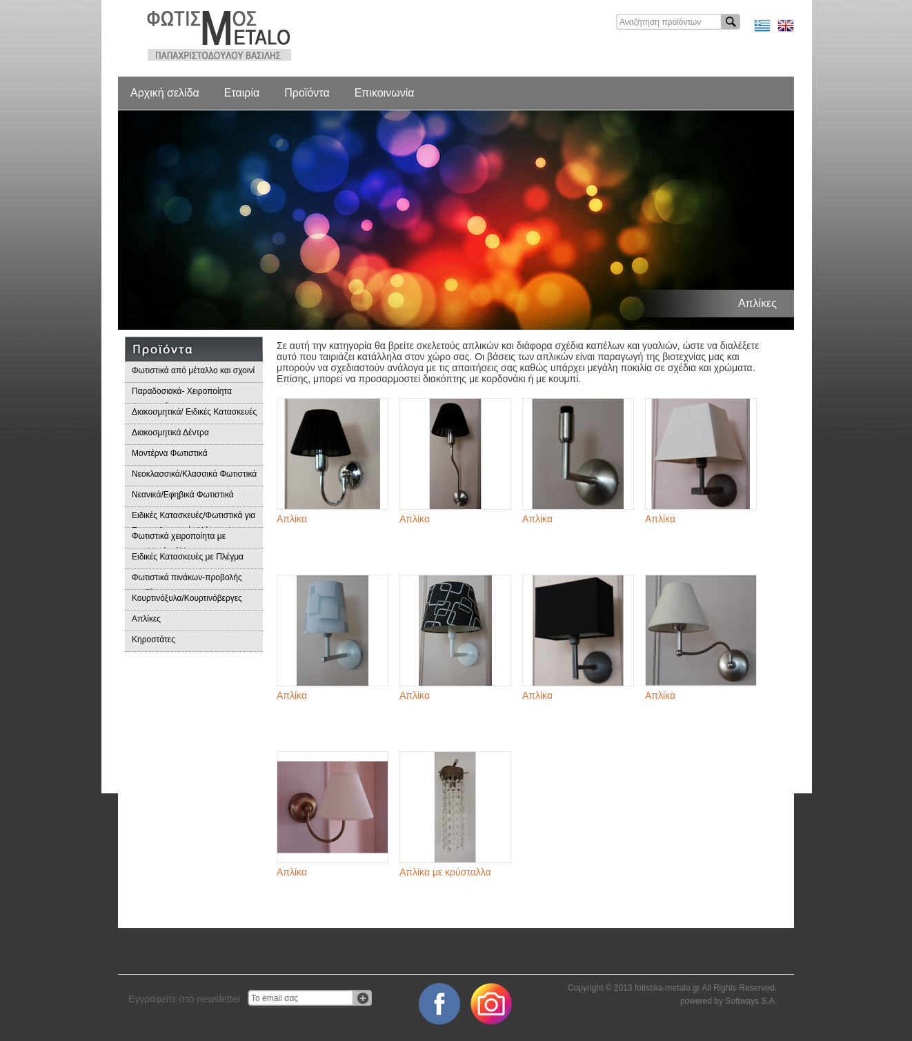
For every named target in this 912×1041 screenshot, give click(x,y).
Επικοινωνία (385, 93)
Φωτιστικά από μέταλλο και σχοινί (193, 370)
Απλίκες (146, 619)
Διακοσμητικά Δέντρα (170, 432)
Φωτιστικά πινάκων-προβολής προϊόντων (187, 581)
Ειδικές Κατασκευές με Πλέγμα (188, 557)
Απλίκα (292, 518)
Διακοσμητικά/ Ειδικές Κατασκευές (194, 412)
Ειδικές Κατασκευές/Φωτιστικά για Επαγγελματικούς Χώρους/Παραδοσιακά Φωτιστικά (193, 519)
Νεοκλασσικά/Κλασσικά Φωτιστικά (194, 474)
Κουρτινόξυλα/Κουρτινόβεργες (187, 598)
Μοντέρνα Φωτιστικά (170, 453)
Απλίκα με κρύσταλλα (445, 872)
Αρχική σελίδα (164, 93)
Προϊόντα (306, 93)
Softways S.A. (751, 1001)
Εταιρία (241, 93)
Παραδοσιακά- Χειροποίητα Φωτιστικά (182, 395)
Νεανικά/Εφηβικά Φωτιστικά (183, 494)
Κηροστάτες (153, 639)
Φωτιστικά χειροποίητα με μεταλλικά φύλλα (179, 539)
